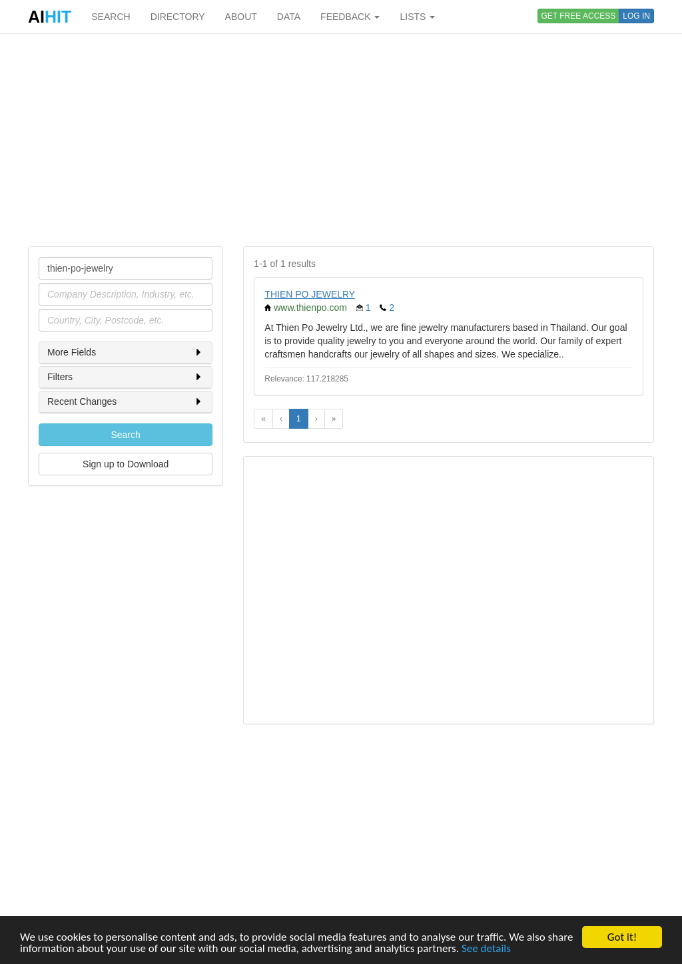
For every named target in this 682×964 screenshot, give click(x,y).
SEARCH (110, 16)
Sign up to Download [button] (126, 464)
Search (125, 434)
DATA (288, 16)
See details (486, 949)
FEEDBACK (350, 16)
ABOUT (241, 16)
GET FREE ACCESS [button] (578, 16)
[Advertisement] (341, 140)
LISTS (417, 16)
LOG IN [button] (636, 16)
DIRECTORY (178, 16)
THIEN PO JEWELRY (309, 294)
